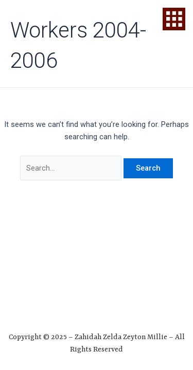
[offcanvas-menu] (174, 19)
